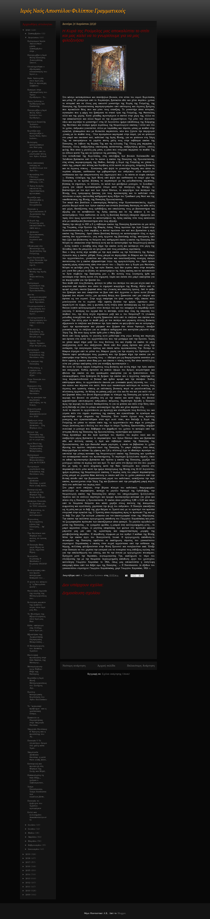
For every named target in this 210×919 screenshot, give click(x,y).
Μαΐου (31, 833)
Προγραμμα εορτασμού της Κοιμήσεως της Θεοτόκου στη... (36, 354)
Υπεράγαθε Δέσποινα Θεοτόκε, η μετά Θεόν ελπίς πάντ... (37, 482)
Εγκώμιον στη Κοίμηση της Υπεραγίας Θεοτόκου (34, 390)
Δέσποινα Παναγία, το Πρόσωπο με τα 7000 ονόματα (36, 503)
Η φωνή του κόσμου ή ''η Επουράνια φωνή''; (37, 584)
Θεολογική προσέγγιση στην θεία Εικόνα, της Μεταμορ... (36, 659)
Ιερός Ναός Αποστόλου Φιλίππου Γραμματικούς (72, 11)
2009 (28, 894)
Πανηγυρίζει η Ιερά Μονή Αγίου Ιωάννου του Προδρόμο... (37, 114)
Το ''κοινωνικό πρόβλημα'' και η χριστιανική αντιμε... (36, 710)
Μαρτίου (32, 841)
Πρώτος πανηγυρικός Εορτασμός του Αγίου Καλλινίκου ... (37, 697)
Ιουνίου (32, 829)
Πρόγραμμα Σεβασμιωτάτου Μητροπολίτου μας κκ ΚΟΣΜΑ (36, 459)
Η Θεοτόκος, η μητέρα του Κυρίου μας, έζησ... (34, 372)
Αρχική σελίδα (106, 665)
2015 (28, 870)
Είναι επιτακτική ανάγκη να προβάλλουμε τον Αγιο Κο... (37, 167)
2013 (28, 878)
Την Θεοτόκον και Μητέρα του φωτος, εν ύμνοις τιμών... (37, 537)
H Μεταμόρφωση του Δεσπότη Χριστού (35, 648)
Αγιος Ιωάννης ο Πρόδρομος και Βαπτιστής (36, 103)
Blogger (121, 913)
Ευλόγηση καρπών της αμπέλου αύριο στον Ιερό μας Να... (36, 606)
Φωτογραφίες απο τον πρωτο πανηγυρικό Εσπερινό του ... (36, 574)
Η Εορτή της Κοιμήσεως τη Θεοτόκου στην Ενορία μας (35, 333)
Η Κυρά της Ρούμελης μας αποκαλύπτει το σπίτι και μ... (36, 224)
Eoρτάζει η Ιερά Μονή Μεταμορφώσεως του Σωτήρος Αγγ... (37, 683)
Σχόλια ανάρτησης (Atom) (116, 674)
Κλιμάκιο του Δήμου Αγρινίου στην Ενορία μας (36, 343)
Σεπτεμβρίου (34, 33)
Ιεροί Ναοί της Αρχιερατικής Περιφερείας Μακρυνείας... (35, 447)
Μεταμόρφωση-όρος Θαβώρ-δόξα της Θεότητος (35, 670)
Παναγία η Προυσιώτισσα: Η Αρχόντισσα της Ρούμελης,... (36, 213)
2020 (28, 30)
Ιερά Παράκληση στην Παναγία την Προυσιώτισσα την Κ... (37, 261)
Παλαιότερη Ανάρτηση (141, 665)
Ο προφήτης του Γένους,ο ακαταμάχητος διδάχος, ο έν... (35, 178)
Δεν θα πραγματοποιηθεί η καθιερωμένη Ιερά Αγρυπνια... (36, 298)
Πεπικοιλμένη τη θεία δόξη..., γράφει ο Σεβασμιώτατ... (35, 779)
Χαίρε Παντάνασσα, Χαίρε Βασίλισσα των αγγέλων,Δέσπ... (36, 791)
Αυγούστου (34, 37)
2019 (28, 854)
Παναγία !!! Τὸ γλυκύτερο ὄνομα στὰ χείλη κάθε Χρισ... (37, 744)
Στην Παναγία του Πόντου (36, 380)
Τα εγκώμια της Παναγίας (35, 362)
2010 (28, 890)
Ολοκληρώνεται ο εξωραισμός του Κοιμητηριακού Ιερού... (36, 310)
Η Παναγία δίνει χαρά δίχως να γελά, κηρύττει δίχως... (35, 548)
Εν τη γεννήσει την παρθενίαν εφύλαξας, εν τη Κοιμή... (36, 401)
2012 (28, 882)
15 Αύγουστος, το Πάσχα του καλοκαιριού (36, 512)
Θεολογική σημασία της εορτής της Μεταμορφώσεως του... (37, 595)
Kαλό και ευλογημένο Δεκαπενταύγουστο (36, 816)
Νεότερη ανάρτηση (74, 665)
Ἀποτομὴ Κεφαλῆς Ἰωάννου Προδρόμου (36, 124)
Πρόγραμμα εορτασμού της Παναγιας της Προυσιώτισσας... (36, 287)
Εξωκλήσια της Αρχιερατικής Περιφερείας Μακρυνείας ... (35, 638)
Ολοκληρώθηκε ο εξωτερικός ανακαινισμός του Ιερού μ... (37, 70)
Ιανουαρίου (34, 849)
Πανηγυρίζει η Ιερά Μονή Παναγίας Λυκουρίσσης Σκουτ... (37, 59)
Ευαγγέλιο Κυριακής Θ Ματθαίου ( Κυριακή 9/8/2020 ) (37, 561)
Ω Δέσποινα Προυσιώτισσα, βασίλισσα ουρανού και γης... (35, 237)
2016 (28, 866)
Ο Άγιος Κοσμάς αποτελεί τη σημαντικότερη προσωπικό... (35, 190)
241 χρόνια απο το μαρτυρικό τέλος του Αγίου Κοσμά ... (37, 155)
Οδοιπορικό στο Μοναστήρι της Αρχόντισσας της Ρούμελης (36, 250)
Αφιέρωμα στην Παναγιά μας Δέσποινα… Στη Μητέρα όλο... (36, 424)
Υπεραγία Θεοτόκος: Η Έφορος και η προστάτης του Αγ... (37, 733)
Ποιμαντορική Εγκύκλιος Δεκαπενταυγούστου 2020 (36, 413)
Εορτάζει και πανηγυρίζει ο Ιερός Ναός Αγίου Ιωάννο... (37, 135)
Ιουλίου (32, 825)
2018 (28, 858)
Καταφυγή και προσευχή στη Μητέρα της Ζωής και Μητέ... (36, 493)
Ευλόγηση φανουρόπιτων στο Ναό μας (35, 145)
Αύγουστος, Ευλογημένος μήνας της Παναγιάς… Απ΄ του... (36, 524)
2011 (28, 886)
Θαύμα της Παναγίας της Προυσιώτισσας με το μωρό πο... (36, 436)
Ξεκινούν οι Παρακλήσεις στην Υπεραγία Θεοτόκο (35, 721)
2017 (28, 862)
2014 (28, 874)
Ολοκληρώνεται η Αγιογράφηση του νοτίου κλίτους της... (37, 321)
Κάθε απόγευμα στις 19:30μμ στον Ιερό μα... (35, 628)
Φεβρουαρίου (35, 845)
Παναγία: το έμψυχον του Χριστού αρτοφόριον (34, 805)
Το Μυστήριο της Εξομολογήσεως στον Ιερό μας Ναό (36, 618)
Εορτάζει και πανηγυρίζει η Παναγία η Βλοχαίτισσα (35, 201)
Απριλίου (32, 837)
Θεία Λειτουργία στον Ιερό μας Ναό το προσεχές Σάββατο (37, 82)
